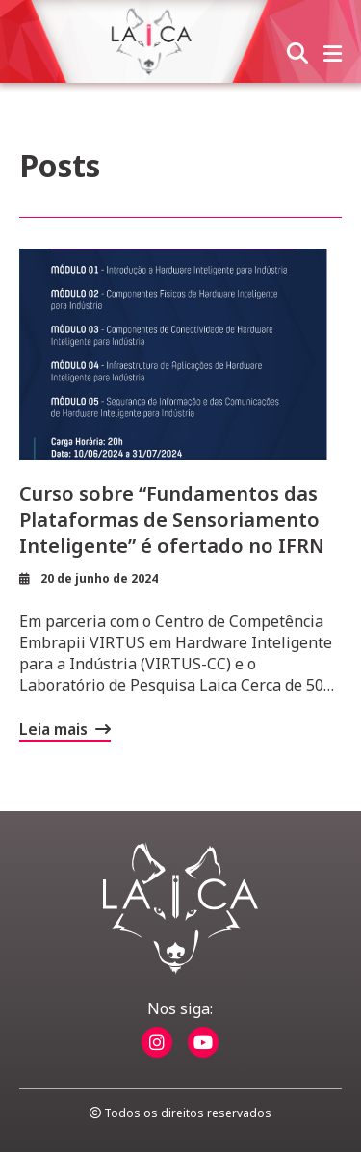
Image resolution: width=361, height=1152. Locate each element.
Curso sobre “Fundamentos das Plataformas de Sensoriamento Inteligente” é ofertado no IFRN (171, 520)
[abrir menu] (332, 54)
